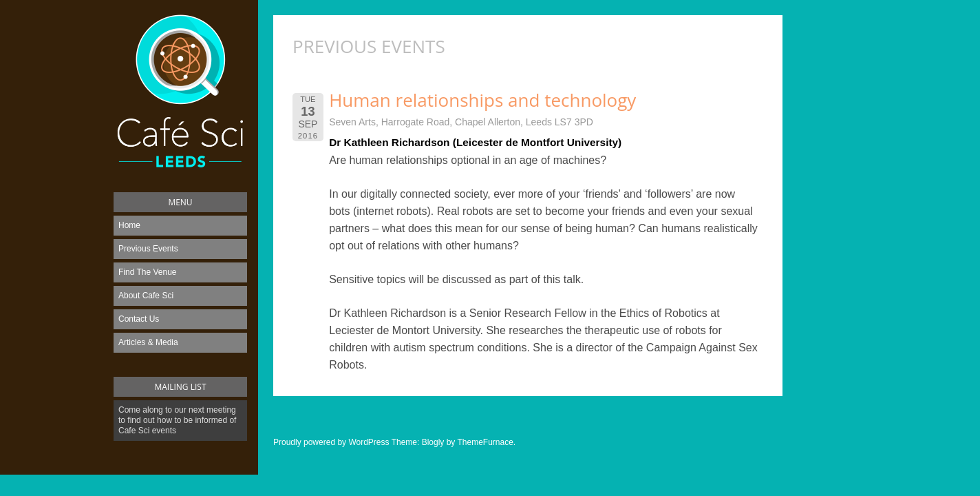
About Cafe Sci (145, 295)
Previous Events (148, 249)
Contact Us (138, 319)
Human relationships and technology (482, 99)
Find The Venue (147, 272)
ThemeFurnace (485, 442)
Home (129, 225)
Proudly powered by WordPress (331, 442)
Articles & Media (148, 342)
